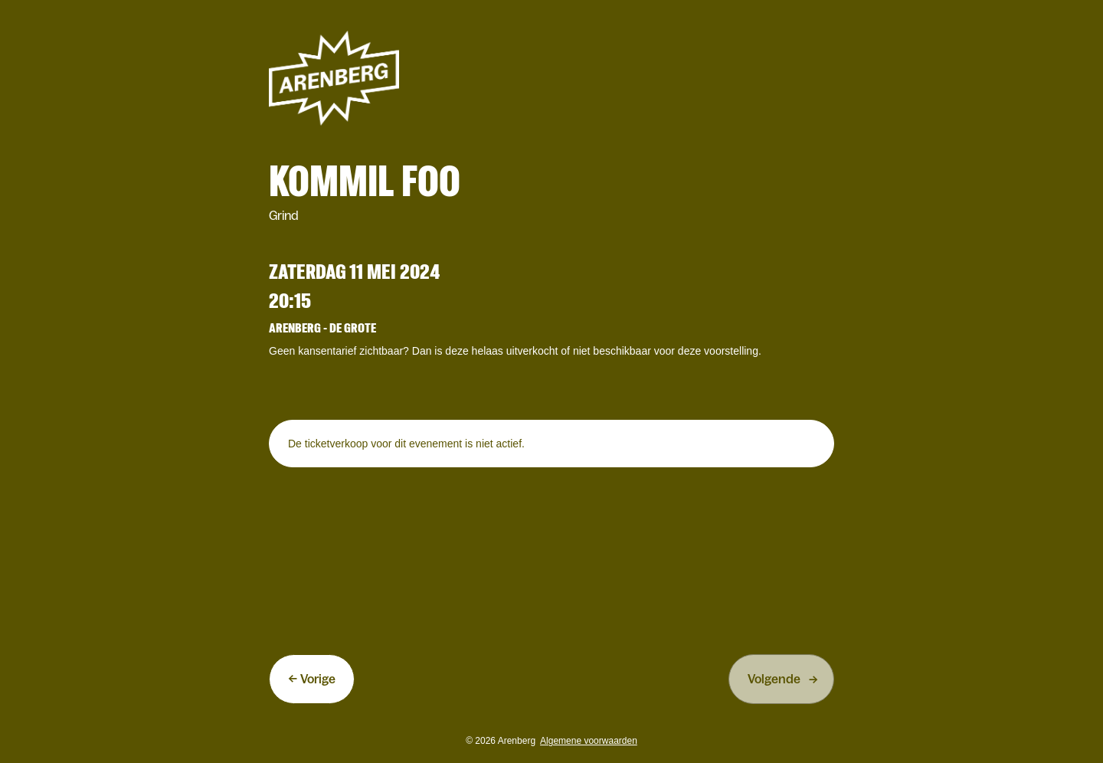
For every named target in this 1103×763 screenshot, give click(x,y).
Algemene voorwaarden (588, 740)
